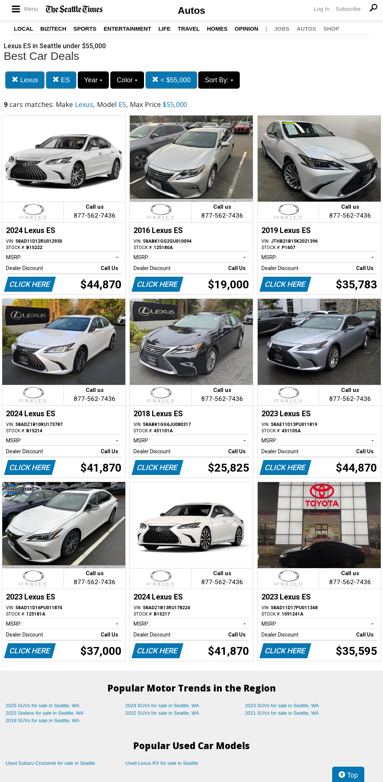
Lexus (25, 80)
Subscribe (348, 9)
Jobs (281, 28)
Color (127, 80)
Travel (189, 28)
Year (93, 80)
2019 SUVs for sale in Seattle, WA (43, 720)
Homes (217, 28)
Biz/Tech (53, 28)
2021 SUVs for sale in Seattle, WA (282, 713)
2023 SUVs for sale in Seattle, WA (282, 705)
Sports (84, 28)
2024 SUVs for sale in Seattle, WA (162, 705)
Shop (331, 28)
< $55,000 (171, 80)
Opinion (246, 28)
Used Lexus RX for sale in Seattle (161, 763)
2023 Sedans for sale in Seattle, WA (44, 713)
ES (61, 80)
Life (164, 28)
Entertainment (127, 28)
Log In (322, 9)
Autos (191, 10)
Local (23, 28)
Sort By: (219, 80)
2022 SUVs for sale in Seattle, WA (162, 713)
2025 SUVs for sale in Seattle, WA (43, 705)
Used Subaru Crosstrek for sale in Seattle (50, 763)
